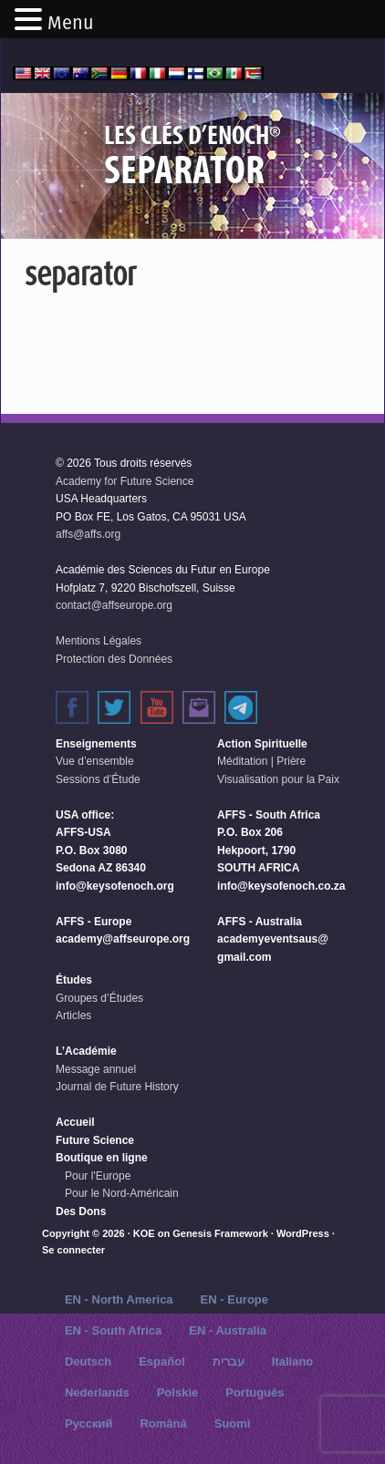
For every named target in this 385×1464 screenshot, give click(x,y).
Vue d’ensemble (95, 761)
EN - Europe (234, 1299)
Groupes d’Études (99, 998)
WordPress (302, 1233)
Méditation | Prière (261, 761)
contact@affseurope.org (114, 605)
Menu (70, 23)
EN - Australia (227, 1330)
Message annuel (96, 1069)
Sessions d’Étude (98, 779)
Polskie (178, 1392)
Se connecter (73, 1249)
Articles (73, 1015)
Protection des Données (114, 659)
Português (254, 1392)
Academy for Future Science (124, 481)
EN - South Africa (113, 1330)
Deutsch (88, 1361)
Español (162, 1361)
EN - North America (119, 1299)
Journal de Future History (117, 1086)
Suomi (232, 1423)
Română (163, 1423)
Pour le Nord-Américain (122, 1193)
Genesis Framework (220, 1233)
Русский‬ (89, 1423)
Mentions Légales (98, 640)
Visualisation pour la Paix (278, 779)
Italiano (293, 1361)
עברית (229, 1361)
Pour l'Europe (97, 1176)
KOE (144, 1233)
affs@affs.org (88, 534)
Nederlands (97, 1392)
